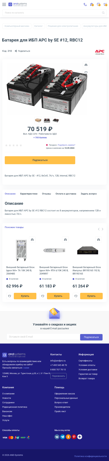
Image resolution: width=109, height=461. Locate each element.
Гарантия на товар (88, 374)
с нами (25, 368)
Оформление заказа (64, 393)
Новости (6, 398)
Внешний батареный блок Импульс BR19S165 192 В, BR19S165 (87, 270)
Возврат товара (87, 378)
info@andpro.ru (58, 360)
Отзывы (46, 193)
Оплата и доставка (66, 193)
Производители (62, 407)
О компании (8, 393)
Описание (10, 193)
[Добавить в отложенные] (86, 72)
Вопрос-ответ (61, 402)
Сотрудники (8, 402)
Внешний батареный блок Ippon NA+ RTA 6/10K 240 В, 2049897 (53, 270)
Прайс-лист (60, 411)
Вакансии (7, 411)
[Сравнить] (32, 239)
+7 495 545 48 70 (58, 365)
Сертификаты (85, 360)
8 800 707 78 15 (58, 369)
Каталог (38, 26)
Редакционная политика (14, 407)
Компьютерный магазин (17, 26)
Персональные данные (66, 398)
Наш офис (7, 416)
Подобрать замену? (66, 145)
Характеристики (28, 193)
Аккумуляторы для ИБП (95, 26)
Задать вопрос (89, 193)
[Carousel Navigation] (100, 229)
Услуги (5, 420)
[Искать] (103, 13)
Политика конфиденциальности (90, 456)
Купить (25, 296)
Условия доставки (88, 369)
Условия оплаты (87, 365)
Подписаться (40, 160)
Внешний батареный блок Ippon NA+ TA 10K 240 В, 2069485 (20, 270)
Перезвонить (58, 376)
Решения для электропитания (63, 26)
